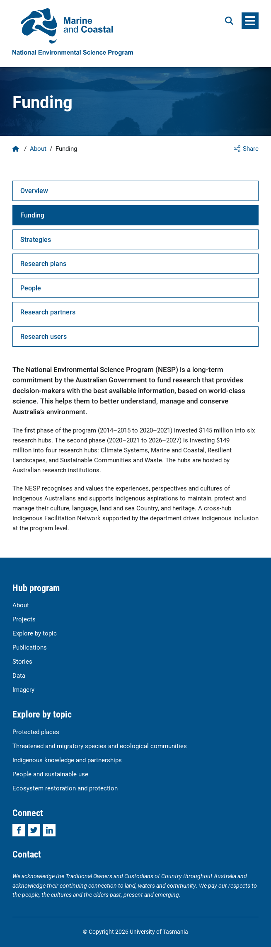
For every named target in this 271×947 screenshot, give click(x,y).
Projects (24, 619)
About (38, 148)
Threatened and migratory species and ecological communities (99, 746)
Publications (29, 647)
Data (18, 675)
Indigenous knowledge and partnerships (67, 760)
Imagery (23, 689)
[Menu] (250, 20)
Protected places (35, 731)
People (30, 287)
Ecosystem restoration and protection (65, 788)
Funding (32, 214)
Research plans (43, 263)
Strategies (35, 239)
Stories (22, 661)
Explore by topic (34, 633)
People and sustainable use (50, 774)
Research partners (47, 311)
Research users (43, 336)
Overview (34, 190)
